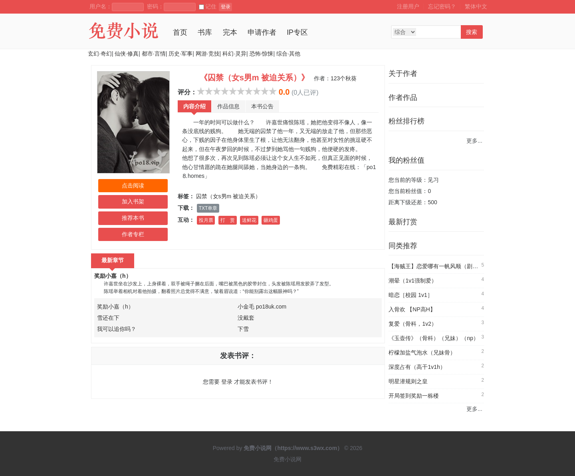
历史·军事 (180, 53)
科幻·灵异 (234, 53)
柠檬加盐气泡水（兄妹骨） (422, 352)
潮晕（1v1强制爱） (413, 280)
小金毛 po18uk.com (262, 306)
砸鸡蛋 (271, 220)
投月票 (206, 220)
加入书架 (133, 201)
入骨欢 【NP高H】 (412, 309)
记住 (207, 6)
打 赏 (227, 220)
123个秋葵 (344, 78)
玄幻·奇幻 (100, 53)
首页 (180, 32)
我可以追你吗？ (116, 329)
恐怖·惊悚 (262, 53)
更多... (474, 140)
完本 (230, 32)
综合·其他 (288, 53)
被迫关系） (247, 196)
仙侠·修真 (127, 53)
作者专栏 (133, 234)
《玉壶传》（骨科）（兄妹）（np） (434, 338)
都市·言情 (154, 53)
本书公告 (262, 106)
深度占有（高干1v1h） (417, 367)
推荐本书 (133, 218)
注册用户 (408, 6)
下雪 (243, 329)
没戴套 (246, 318)
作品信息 (228, 106)
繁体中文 (476, 6)
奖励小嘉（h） (112, 276)
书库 (205, 32)
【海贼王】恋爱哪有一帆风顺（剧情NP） (440, 266)
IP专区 (297, 32)
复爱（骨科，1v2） (413, 324)
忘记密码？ (442, 6)
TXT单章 (208, 208)
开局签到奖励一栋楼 (414, 395)
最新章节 (112, 260)
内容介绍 (194, 106)
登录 (225, 7)
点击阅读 (133, 185)
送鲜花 (249, 220)
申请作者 (262, 32)
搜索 (471, 32)
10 (273, 91)
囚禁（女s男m (214, 196)
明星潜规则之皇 (408, 381)
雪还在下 (108, 318)
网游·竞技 (208, 53)
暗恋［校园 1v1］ (410, 295)
